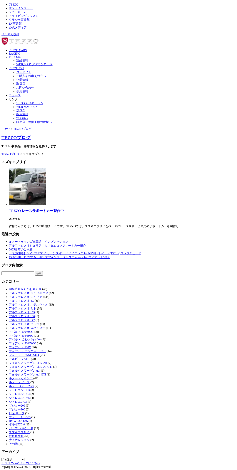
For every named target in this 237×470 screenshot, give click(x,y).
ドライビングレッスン (24, 15)
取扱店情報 (16, 436)
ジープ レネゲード (21, 428)
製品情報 (22, 60)
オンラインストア (21, 8)
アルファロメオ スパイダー (27, 327)
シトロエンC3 (18, 401)
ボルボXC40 (17, 424)
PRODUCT (16, 56)
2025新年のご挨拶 (21, 249)
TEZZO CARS (18, 50)
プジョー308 (17, 409)
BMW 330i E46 (18, 420)
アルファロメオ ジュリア (25, 296)
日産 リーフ (16, 413)
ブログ (20, 110)
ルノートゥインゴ (21, 378)
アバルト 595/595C (21, 335)
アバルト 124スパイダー (25, 339)
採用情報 (22, 91)
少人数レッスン (19, 440)
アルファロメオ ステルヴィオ (28, 304)
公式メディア (18, 27)
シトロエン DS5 (19, 397)
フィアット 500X (20, 347)
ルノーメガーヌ (19, 382)
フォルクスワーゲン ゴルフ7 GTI (30, 366)
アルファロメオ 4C (21, 300)
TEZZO (13, 4)
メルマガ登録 (10, 34)
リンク (13, 99)
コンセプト (23, 72)
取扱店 (20, 83)
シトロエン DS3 (19, 390)
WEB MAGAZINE (27, 106)
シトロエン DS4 (19, 393)
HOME (5, 128)
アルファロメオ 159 (22, 312)
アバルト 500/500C (21, 331)
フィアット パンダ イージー (27, 351)
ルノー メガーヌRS (21, 386)
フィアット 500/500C (22, 343)
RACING (14, 53)
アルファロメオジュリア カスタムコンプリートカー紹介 (47, 245)
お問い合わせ (25, 87)
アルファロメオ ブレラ (24, 324)
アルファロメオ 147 (22, 320)
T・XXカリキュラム (29, 103)
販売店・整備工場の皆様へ (34, 122)
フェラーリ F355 (20, 417)
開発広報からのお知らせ (25, 289)
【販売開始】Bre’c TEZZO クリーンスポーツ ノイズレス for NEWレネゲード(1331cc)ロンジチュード (75, 253)
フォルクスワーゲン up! (24, 370)
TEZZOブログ (22, 128)
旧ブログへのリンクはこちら (20, 463)
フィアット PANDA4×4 (24, 355)
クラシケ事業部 (19, 19)
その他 (13, 443)
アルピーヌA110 (19, 358)
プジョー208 (17, 405)
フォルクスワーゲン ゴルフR (28, 362)
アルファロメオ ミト (22, 308)
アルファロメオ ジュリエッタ (28, 292)
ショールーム (18, 12)
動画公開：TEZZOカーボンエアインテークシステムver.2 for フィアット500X (59, 257)
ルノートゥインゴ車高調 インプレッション (38, 241)
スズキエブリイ (19, 432)
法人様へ (22, 118)
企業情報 (22, 79)
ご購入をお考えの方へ (31, 76)
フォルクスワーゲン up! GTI (27, 374)
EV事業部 (15, 23)
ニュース (15, 95)
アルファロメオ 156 (22, 316)
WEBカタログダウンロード (34, 64)
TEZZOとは (16, 68)
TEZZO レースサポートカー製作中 (36, 211)
